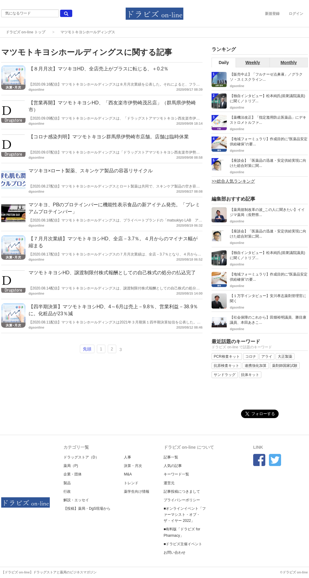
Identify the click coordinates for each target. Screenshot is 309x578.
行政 (67, 491)
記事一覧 (171, 457)
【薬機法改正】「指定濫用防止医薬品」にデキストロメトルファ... (268, 120)
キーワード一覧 (176, 474)
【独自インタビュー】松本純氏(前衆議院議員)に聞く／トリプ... (267, 98)
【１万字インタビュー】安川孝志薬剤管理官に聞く (268, 298)
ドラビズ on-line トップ (25, 32)
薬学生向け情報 (136, 491)
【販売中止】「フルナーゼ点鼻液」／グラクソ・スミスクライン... (266, 77)
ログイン (296, 14)
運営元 (169, 483)
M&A (128, 474)
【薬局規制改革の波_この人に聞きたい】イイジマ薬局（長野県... (267, 212)
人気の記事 (173, 466)
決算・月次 (133, 466)
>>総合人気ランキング (233, 181)
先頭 (87, 348)
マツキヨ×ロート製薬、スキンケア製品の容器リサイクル (91, 170)
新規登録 (272, 14)
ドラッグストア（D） (81, 457)
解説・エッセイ (76, 500)
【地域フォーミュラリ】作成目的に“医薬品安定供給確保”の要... (268, 141)
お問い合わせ (174, 552)
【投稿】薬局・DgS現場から (86, 508)
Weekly (253, 62)
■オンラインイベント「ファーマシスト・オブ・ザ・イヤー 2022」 (185, 514)
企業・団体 (72, 474)
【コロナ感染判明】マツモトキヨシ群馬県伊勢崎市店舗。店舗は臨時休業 (109, 136)
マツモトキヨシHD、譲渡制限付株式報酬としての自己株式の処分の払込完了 (112, 272)
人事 (127, 457)
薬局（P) (70, 466)
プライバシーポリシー (182, 500)
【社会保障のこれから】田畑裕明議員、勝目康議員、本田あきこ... (268, 320)
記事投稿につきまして (182, 491)
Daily (224, 62)
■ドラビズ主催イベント (183, 544)
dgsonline (36, 89)
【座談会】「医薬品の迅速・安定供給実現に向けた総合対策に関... (268, 163)
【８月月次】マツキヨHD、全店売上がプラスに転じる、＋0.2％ (98, 68)
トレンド (131, 483)
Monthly (288, 62)
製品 (67, 483)
